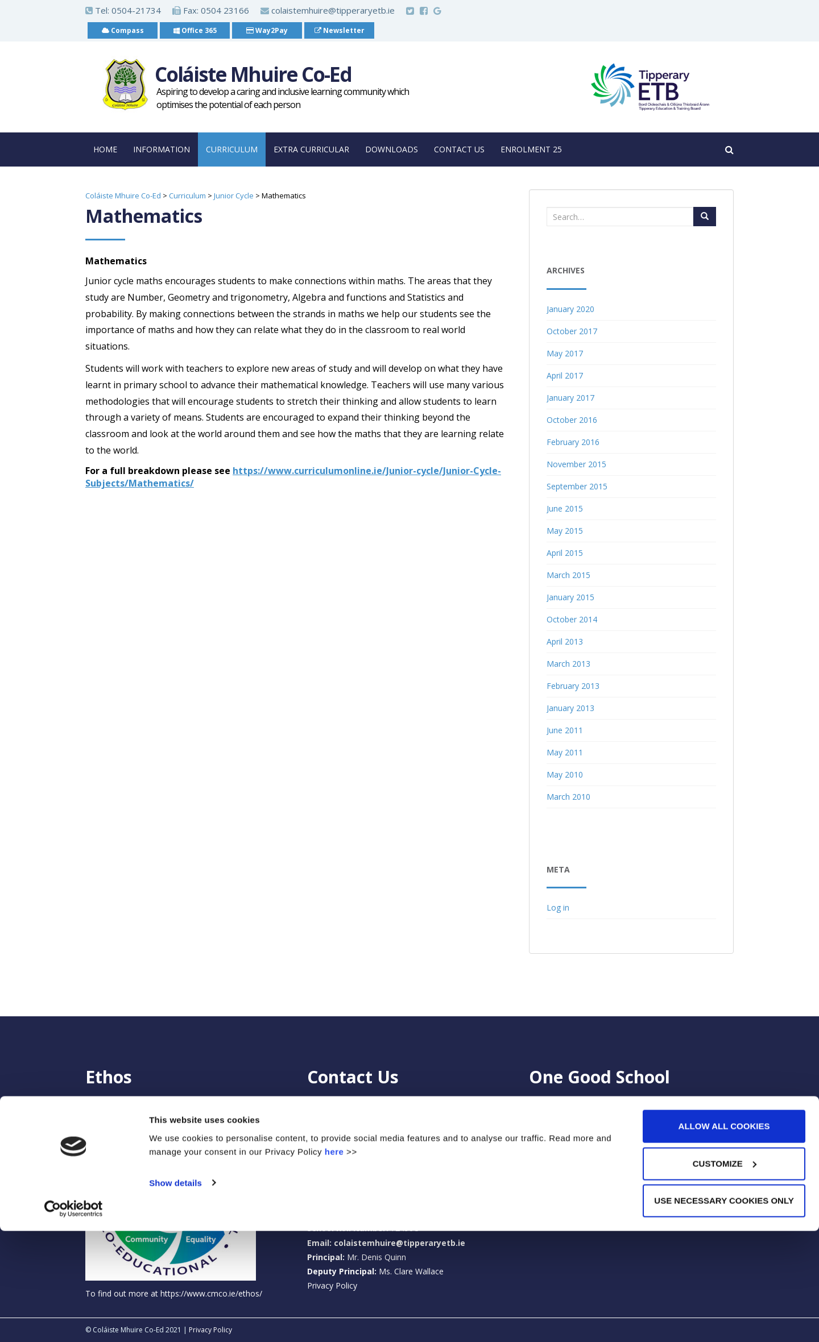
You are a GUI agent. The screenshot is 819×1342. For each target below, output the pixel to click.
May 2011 (565, 752)
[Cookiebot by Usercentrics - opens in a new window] (73, 1319)
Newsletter (340, 30)
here (334, 1262)
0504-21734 (136, 10)
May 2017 (565, 353)
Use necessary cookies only (723, 1311)
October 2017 (572, 331)
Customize (724, 1274)
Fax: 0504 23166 (210, 10)
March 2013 (568, 663)
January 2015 (570, 597)
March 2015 (568, 575)
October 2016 (572, 419)
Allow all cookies (724, 1237)
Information (161, 149)
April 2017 (565, 375)
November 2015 (576, 464)
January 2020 (570, 309)
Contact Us (459, 149)
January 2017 (570, 397)
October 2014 (572, 619)
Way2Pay (267, 30)
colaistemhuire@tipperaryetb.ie (327, 10)
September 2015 (577, 486)
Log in (558, 907)
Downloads (391, 149)
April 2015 (565, 552)
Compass (123, 30)
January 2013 (570, 708)
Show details (175, 1293)
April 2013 (565, 641)
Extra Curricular (311, 149)
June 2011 (565, 730)
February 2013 (573, 685)
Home (105, 149)
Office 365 (195, 30)
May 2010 (565, 774)
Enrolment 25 (531, 149)
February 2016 (573, 442)
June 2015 (565, 508)
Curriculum (232, 149)
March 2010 (568, 796)
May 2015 (565, 530)
